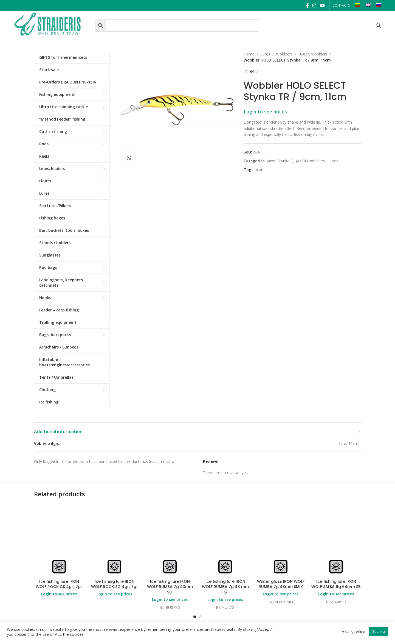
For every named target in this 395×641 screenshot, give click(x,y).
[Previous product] (246, 71)
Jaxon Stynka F (280, 160)
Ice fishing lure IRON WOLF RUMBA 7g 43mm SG (170, 587)
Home (249, 54)
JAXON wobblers (313, 54)
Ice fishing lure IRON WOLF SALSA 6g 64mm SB (336, 584)
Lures (265, 54)
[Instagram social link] (314, 5)
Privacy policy (352, 631)
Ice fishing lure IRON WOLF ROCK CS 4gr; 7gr (59, 584)
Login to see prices (265, 111)
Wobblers (284, 54)
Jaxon (258, 169)
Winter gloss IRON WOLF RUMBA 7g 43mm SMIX (280, 584)
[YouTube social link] (322, 5)
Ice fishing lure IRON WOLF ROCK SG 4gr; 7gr (114, 584)
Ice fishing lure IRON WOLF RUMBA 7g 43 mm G (225, 587)
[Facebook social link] (307, 5)
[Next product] (257, 71)
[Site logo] (53, 24)
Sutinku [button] (378, 631)
